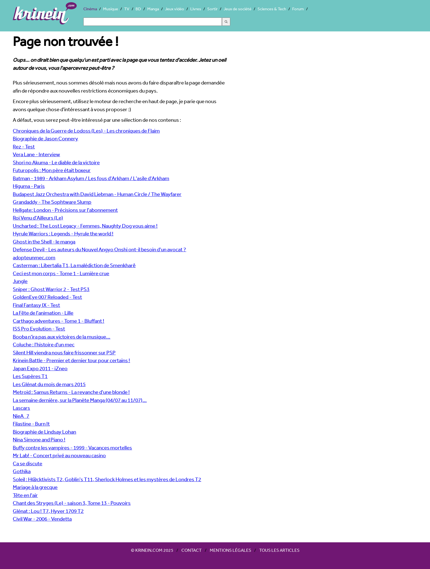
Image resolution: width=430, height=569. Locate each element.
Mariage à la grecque (35, 487)
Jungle (20, 281)
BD (138, 8)
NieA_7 (21, 416)
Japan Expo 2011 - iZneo (40, 368)
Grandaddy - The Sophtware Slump (52, 202)
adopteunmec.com (34, 257)
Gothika (22, 471)
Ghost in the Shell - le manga (44, 241)
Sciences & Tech (272, 8)
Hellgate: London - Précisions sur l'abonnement (65, 210)
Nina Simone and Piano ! (39, 439)
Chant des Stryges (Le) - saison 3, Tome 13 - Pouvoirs (72, 503)
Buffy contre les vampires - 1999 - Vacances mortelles (72, 447)
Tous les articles (279, 550)
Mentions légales (230, 550)
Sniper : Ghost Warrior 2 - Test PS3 (51, 289)
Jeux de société (237, 8)
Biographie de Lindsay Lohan (44, 432)
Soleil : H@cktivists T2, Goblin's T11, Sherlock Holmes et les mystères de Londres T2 (107, 479)
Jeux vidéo (174, 8)
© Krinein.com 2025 (152, 550)
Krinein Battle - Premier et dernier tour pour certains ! (71, 360)
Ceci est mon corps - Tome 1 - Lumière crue (61, 273)
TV (126, 8)
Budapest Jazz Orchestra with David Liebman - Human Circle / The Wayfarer (97, 194)
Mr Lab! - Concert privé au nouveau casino (59, 455)
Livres (195, 8)
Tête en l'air (25, 495)
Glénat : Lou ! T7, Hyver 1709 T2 (48, 511)
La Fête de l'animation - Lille (43, 313)
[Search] (152, 22)
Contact (191, 550)
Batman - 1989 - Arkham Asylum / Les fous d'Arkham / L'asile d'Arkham (91, 178)
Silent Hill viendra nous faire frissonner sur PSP (64, 352)
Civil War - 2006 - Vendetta (42, 519)
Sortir (212, 8)
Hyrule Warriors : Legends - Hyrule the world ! (63, 233)
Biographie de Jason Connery (45, 138)
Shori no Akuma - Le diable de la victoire (56, 162)
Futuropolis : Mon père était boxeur (52, 170)
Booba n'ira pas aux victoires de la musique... (61, 337)
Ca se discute (27, 463)
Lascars (21, 408)
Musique (110, 8)
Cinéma (90, 8)
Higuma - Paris (29, 186)
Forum (298, 8)
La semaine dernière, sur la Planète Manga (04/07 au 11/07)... (80, 400)
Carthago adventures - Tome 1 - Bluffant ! (58, 321)
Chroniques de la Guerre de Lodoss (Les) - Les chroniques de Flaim (86, 131)
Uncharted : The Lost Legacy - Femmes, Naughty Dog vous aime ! (85, 226)
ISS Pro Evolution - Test (39, 329)
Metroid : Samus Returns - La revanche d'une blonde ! (71, 392)
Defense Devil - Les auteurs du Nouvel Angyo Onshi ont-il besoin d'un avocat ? (99, 249)
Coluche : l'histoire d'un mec (43, 344)
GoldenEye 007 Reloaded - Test (47, 297)
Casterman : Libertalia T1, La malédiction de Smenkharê (74, 265)
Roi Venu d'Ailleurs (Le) (38, 218)
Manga (153, 8)
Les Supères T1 (30, 376)
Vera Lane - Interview (36, 154)
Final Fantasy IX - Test (36, 305)
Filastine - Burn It (31, 424)
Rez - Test (24, 146)
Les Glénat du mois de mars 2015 (49, 384)
